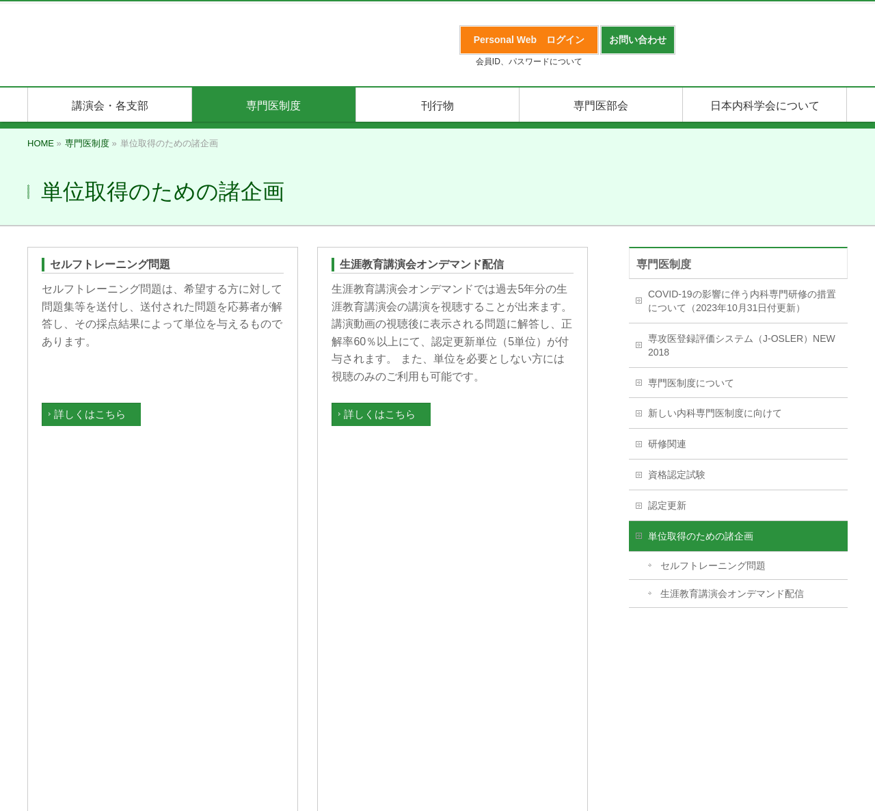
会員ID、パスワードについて (529, 61)
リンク (274, 655)
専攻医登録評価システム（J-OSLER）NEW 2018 (741, 345)
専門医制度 (663, 264)
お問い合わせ (614, 655)
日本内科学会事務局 (437, 689)
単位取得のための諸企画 (700, 536)
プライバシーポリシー (127, 655)
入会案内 (46, 655)
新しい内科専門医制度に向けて (715, 413)
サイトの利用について (704, 655)
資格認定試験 (676, 474)
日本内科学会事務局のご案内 (409, 655)
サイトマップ (217, 655)
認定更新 (667, 505)
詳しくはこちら (90, 414)
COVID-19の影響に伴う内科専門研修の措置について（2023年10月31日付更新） (742, 301)
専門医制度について (691, 382)
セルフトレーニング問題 (110, 264)
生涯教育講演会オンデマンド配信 (422, 264)
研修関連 (667, 443)
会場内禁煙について (528, 655)
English (318, 655)
